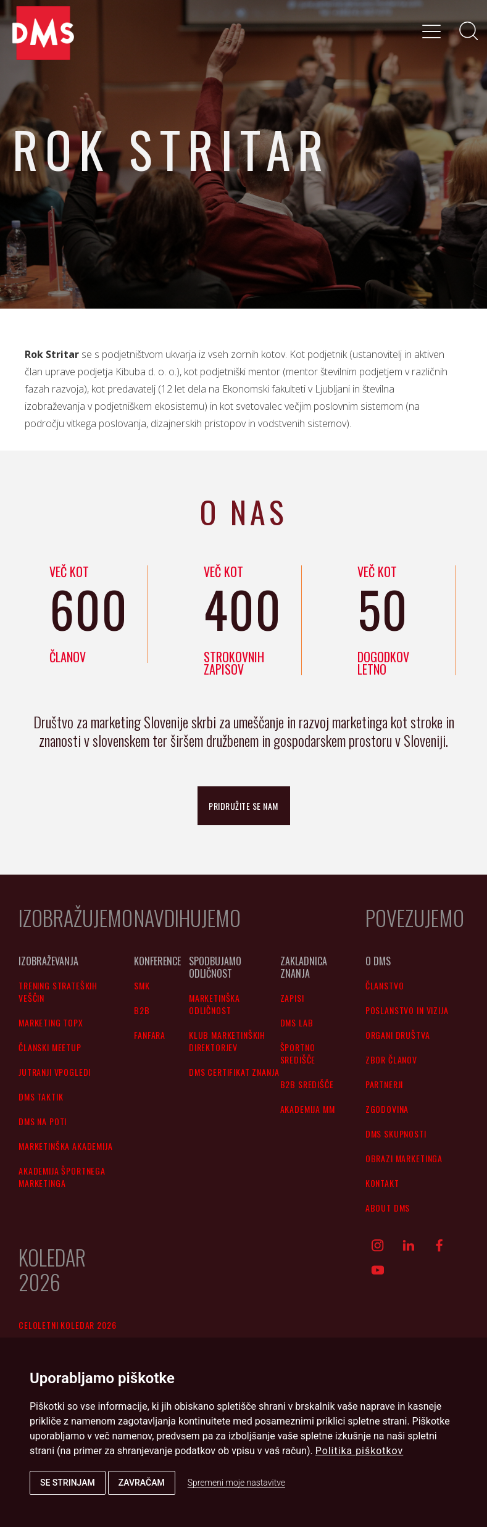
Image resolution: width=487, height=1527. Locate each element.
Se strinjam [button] (67, 1482)
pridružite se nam (243, 805)
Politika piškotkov (359, 1451)
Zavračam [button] (142, 1482)
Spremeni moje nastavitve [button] (236, 1482)
